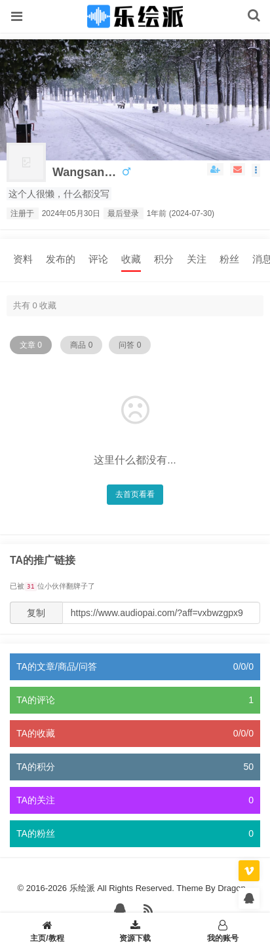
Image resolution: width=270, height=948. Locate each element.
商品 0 (81, 345)
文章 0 (31, 345)
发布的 (60, 258)
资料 (23, 258)
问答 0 (130, 345)
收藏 (131, 258)
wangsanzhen (85, 172)
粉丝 (229, 258)
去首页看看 (135, 494)
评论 (98, 258)
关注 (196, 258)
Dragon (232, 888)
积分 (164, 258)
